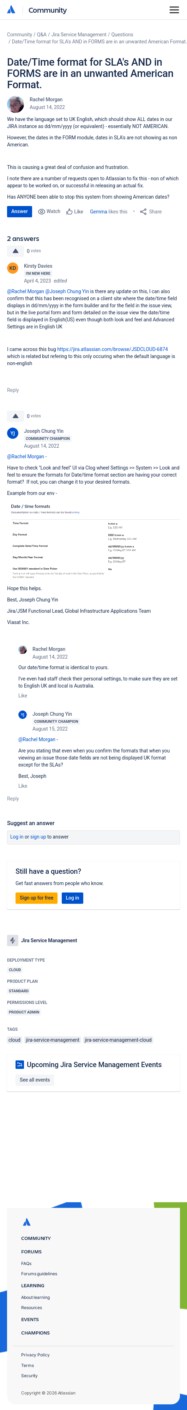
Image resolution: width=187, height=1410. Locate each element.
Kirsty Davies (38, 266)
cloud (14, 1040)
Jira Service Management (79, 34)
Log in (17, 837)
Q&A (42, 34)
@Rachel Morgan (25, 291)
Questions (122, 34)
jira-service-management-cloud (118, 1040)
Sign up (38, 837)
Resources (31, 1307)
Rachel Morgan (46, 99)
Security (29, 1375)
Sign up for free (36, 898)
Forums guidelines (39, 1273)
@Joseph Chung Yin (67, 291)
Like (22, 695)
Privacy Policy (35, 1354)
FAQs (26, 1263)
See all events (35, 1080)
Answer (19, 211)
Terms (27, 1365)
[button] (93, 540)
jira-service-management (52, 1040)
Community (48, 10)
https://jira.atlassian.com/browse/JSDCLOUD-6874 (112, 349)
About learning (35, 1297)
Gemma (98, 211)
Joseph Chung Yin (44, 431)
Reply (13, 390)
